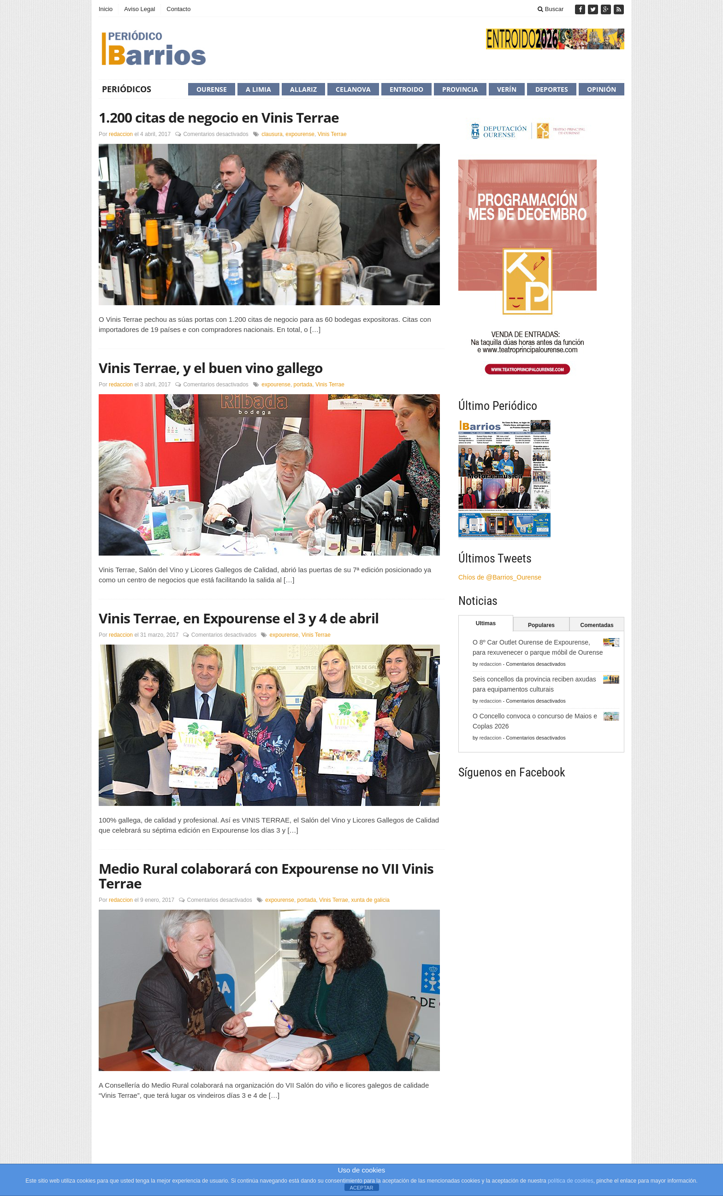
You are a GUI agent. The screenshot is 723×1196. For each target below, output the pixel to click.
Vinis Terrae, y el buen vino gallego (211, 367)
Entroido (406, 89)
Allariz (303, 89)
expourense (299, 134)
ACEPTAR (361, 1187)
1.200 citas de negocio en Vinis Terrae (219, 117)
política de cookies (570, 1181)
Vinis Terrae (332, 134)
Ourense (211, 89)
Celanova (353, 89)
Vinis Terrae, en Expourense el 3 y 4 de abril (239, 618)
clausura (271, 134)
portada (303, 384)
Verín (506, 89)
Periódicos (126, 89)
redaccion (121, 134)
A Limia (258, 89)
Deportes (551, 89)
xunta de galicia (370, 900)
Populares (541, 625)
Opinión (601, 89)
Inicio (106, 9)
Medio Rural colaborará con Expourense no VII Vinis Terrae (266, 876)
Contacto (178, 9)
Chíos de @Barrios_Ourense (499, 577)
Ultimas (486, 623)
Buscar (550, 9)
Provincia (460, 89)
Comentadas (597, 625)
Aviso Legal (139, 9)
